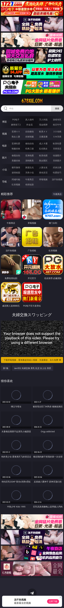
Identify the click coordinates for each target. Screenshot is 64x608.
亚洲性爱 (16, 143)
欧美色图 (43, 155)
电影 (4, 145)
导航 (4, 181)
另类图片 (57, 160)
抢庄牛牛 (57, 124)
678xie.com (32, 101)
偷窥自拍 (16, 155)
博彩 (4, 121)
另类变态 (57, 148)
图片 (4, 157)
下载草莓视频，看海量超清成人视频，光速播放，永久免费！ (32, 360)
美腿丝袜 (16, 160)
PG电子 (15, 119)
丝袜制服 (29, 136)
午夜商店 (29, 179)
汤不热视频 (57, 179)
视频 (4, 133)
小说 (4, 169)
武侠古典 (57, 167)
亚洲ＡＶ (16, 131)
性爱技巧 (57, 172)
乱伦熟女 (43, 148)
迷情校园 (16, 172)
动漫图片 (57, 155)
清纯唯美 (29, 160)
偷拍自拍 (29, 143)
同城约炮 (16, 179)
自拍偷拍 (29, 131)
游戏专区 (57, 119)
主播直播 (43, 136)
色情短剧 (29, 184)
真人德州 (29, 119)
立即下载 (53, 601)
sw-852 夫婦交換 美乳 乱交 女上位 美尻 (32, 368)
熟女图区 (43, 160)
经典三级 (29, 148)
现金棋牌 (43, 124)
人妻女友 (43, 167)
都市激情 (16, 167)
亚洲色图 (29, 155)
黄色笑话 (43, 172)
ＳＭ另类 (57, 136)
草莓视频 (43, 179)
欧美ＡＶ (43, 131)
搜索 (57, 108)
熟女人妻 (16, 136)
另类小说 (29, 172)
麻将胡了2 (16, 124)
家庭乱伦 (29, 167)
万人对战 (43, 119)
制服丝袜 (16, 148)
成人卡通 (43, 143)
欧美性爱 (57, 143)
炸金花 (29, 124)
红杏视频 (16, 184)
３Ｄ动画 (57, 131)
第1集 (5, 368)
